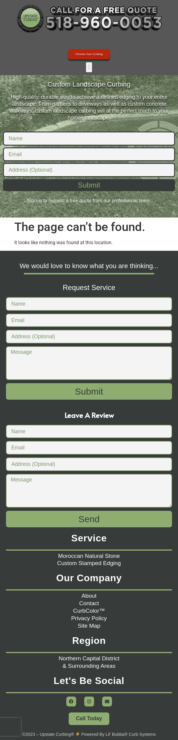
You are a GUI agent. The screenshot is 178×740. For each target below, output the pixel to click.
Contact (89, 603)
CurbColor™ (89, 611)
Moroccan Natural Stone (89, 556)
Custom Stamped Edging (89, 563)
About (89, 596)
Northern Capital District (89, 658)
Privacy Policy (89, 618)
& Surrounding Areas (88, 666)
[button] (89, 67)
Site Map (89, 626)
